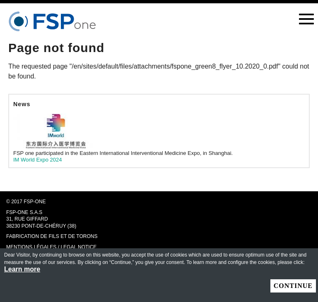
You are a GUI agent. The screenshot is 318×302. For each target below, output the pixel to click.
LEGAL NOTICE (78, 247)
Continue (293, 285)
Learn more (22, 269)
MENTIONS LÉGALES (31, 247)
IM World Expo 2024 (37, 160)
